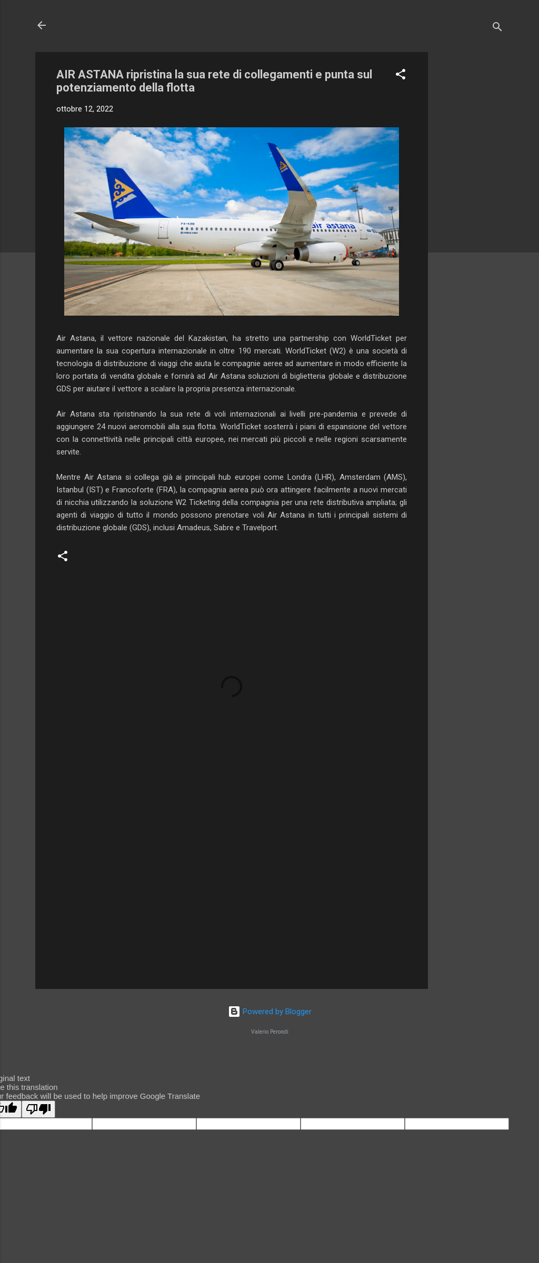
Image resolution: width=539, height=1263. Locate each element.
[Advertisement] (470, 210)
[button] (400, 76)
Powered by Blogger (270, 1011)
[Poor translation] (38, 1109)
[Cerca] (497, 29)
